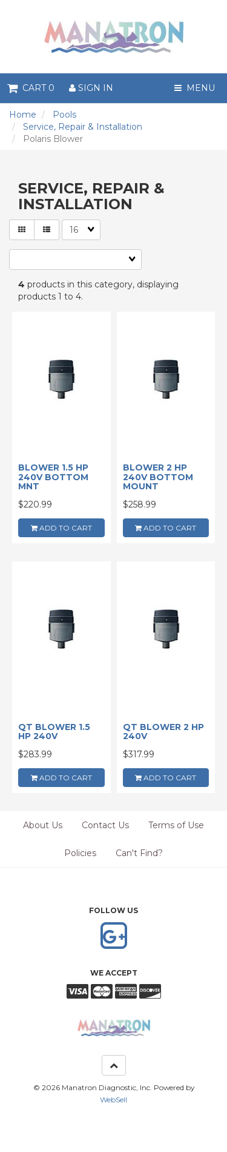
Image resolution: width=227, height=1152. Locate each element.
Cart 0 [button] (30, 87)
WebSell (113, 1099)
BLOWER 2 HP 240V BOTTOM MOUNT (158, 477)
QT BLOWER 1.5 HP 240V (54, 732)
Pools (64, 114)
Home (22, 114)
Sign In (91, 87)
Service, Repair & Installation (82, 126)
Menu (194, 87)
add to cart (61, 527)
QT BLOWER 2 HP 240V (163, 732)
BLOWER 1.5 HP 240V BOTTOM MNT (53, 477)
